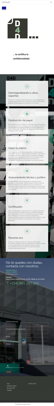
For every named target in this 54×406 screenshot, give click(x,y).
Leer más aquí (34, 404)
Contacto (9, 390)
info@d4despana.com (12, 274)
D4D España (6, 2)
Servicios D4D (11, 388)
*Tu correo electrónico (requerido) (27, 331)
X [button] (38, 404)
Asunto (27, 338)
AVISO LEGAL (32, 384)
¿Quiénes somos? (12, 386)
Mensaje (27, 353)
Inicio (8, 384)
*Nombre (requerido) (27, 323)
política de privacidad (18, 367)
